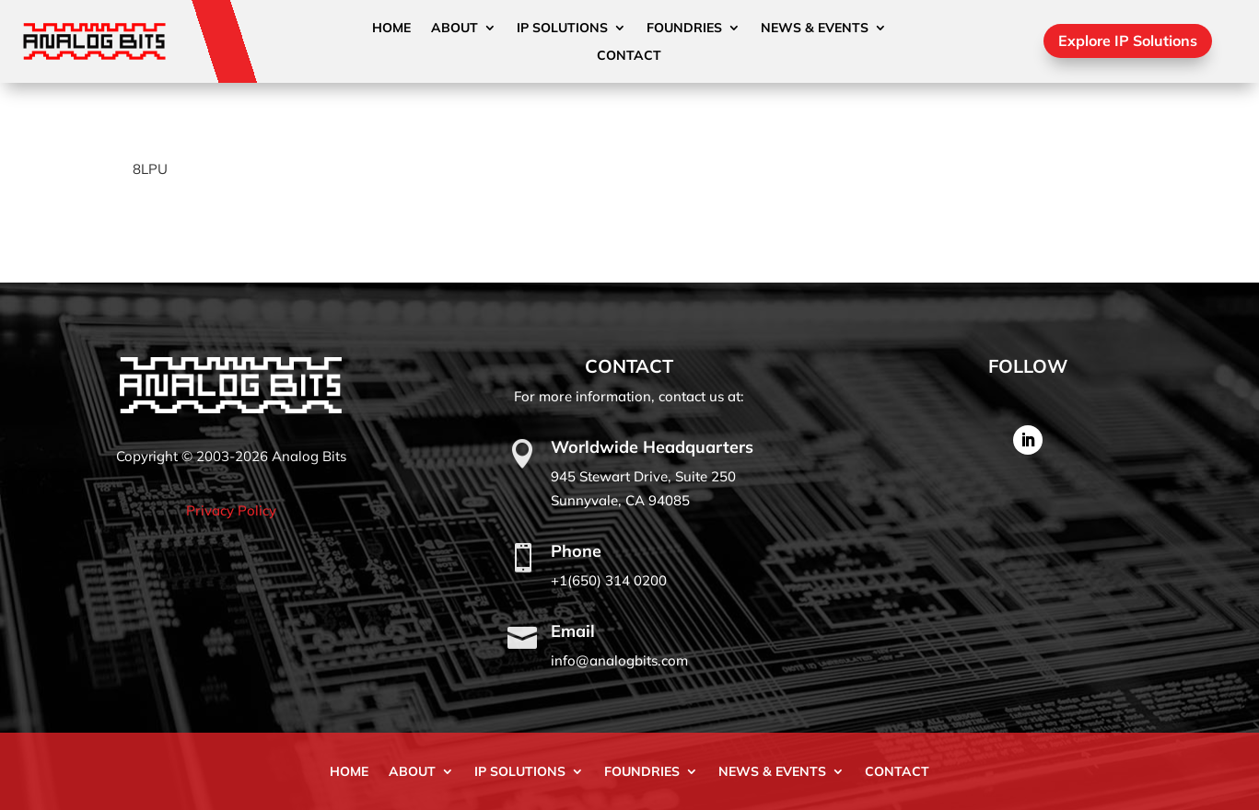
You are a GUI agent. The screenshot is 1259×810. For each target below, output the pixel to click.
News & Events (814, 28)
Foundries (684, 28)
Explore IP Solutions (1127, 40)
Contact (629, 56)
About (454, 28)
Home (391, 28)
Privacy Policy (231, 510)
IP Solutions (562, 28)
